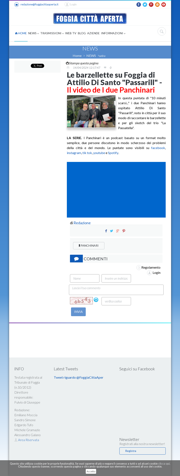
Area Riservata (26, 440)
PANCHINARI (89, 245)
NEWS (33, 33)
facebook (158, 148)
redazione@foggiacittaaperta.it (36, 4)
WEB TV (70, 33)
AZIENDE (93, 33)
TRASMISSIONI (52, 33)
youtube (99, 153)
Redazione (82, 222)
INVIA (78, 311)
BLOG (82, 33)
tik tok (87, 153)
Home (77, 56)
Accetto (91, 471)
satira (102, 56)
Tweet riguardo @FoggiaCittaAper (78, 377)
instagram (74, 153)
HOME (21, 33)
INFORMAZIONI (113, 33)
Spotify (113, 153)
